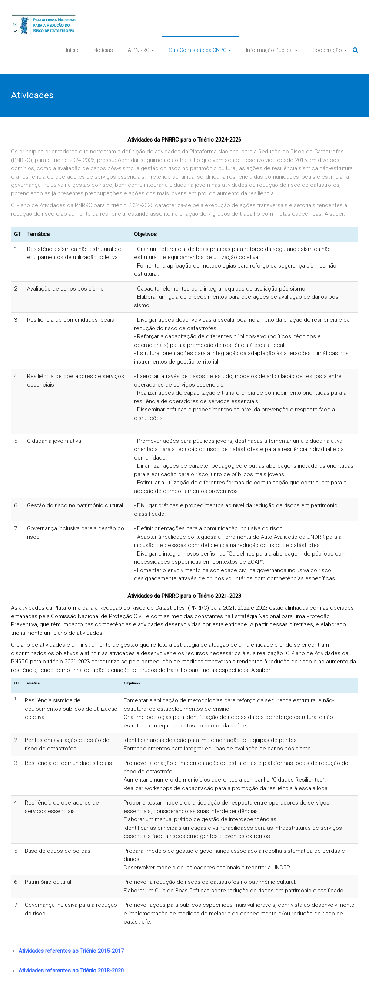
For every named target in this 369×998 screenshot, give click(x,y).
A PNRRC (138, 50)
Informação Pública (269, 50)
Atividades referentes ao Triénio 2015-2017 (71, 951)
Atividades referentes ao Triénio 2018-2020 (71, 970)
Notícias (103, 50)
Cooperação (327, 50)
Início (72, 50)
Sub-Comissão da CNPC (197, 50)
